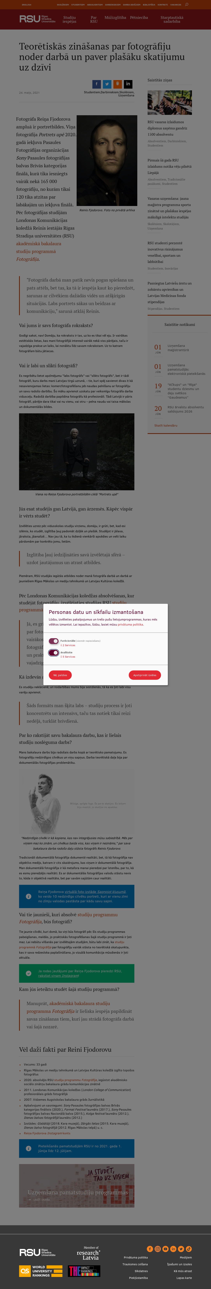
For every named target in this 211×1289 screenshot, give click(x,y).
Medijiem (186, 1257)
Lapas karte (184, 1278)
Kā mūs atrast (183, 1271)
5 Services (67, 657)
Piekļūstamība (138, 1278)
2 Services (67, 645)
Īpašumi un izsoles (179, 1264)
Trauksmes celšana (135, 1264)
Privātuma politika (136, 1257)
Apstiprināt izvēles (144, 675)
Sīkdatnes (141, 1271)
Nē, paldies (60, 675)
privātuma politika (130, 624)
